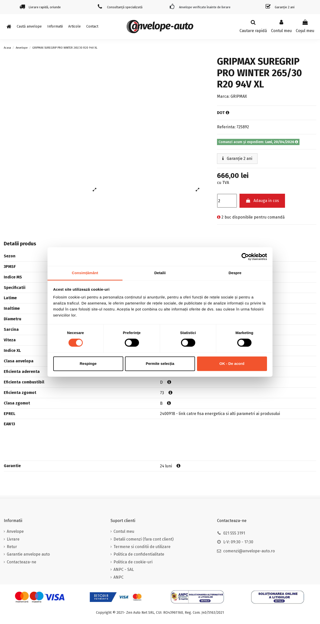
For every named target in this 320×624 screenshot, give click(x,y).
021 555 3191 (234, 533)
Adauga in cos (262, 200)
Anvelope (15, 531)
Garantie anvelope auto (28, 554)
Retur (12, 546)
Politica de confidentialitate (139, 554)
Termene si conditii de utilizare (142, 546)
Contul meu (124, 531)
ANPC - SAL (124, 569)
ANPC (119, 577)
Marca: (223, 96)
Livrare (13, 539)
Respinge (88, 363)
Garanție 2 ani (237, 158)
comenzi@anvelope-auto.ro (249, 551)
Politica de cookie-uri (133, 562)
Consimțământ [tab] (85, 273)
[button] (55, 26)
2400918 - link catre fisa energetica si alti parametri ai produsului (220, 413)
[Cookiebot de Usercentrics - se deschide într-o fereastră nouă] (245, 256)
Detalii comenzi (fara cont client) (144, 539)
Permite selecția (160, 363)
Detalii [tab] (160, 273)
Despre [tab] (234, 273)
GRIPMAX (238, 96)
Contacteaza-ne (21, 562)
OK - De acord (231, 363)
